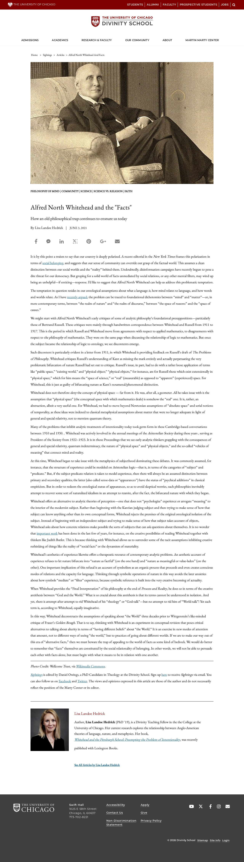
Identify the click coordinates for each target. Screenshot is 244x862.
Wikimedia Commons (90, 666)
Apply (145, 805)
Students (135, 4)
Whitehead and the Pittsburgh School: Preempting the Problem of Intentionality (127, 739)
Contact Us (114, 812)
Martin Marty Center (202, 40)
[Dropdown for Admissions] (38, 39)
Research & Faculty (97, 40)
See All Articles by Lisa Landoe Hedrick (97, 765)
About (167, 40)
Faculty (169, 4)
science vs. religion (108, 191)
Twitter (82, 681)
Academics (60, 40)
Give (144, 812)
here (164, 674)
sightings (47, 55)
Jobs (225, 4)
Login (226, 840)
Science (86, 191)
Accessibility (115, 805)
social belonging (52, 263)
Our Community (137, 40)
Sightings (36, 674)
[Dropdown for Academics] (68, 39)
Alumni (153, 4)
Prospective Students (198, 4)
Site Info (215, 840)
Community (70, 191)
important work (47, 533)
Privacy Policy (151, 820)
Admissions (30, 40)
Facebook (65, 681)
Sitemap (202, 840)
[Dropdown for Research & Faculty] (112, 39)
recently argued (77, 297)
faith (128, 191)
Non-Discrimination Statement (121, 823)
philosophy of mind (44, 191)
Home (34, 55)
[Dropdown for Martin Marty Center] (219, 39)
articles (60, 55)
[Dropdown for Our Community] (149, 39)
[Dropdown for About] (172, 39)
